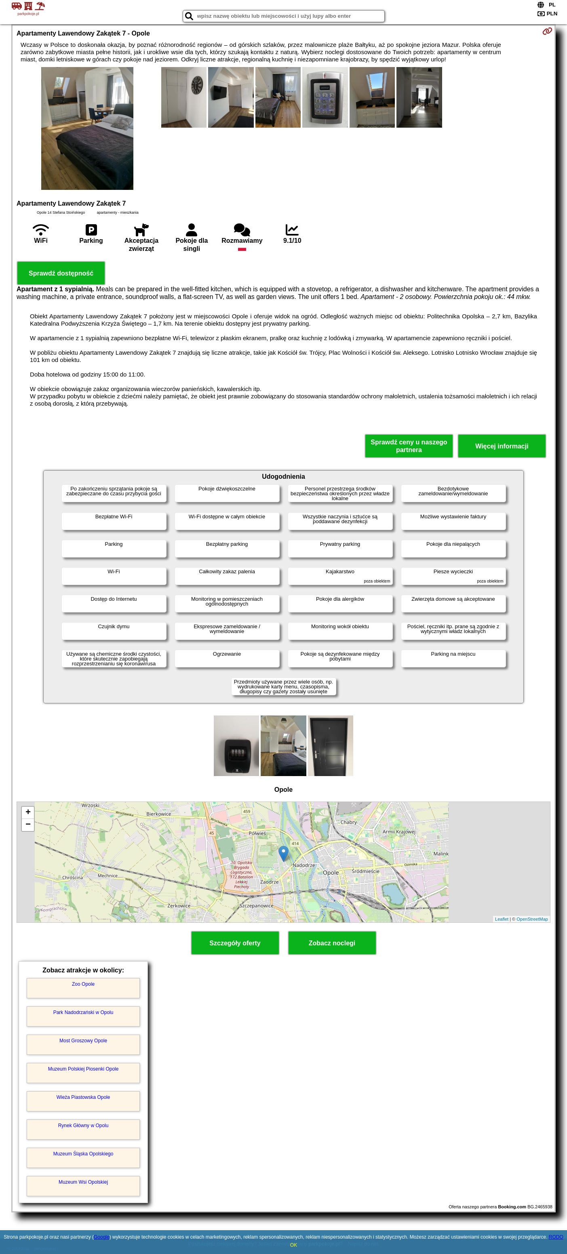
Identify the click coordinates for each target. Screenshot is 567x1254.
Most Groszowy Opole (83, 1041)
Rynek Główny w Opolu (83, 1125)
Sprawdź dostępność (61, 273)
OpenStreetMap (532, 919)
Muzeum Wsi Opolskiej (83, 1182)
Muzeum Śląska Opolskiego (83, 1154)
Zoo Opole (83, 984)
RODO (556, 1237)
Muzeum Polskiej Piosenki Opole (83, 1069)
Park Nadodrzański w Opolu (83, 1012)
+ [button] (28, 813)
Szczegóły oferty (234, 943)
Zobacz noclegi (332, 943)
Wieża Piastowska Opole (83, 1097)
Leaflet (501, 919)
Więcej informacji (501, 446)
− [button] (28, 825)
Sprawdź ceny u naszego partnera (409, 446)
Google (102, 1237)
